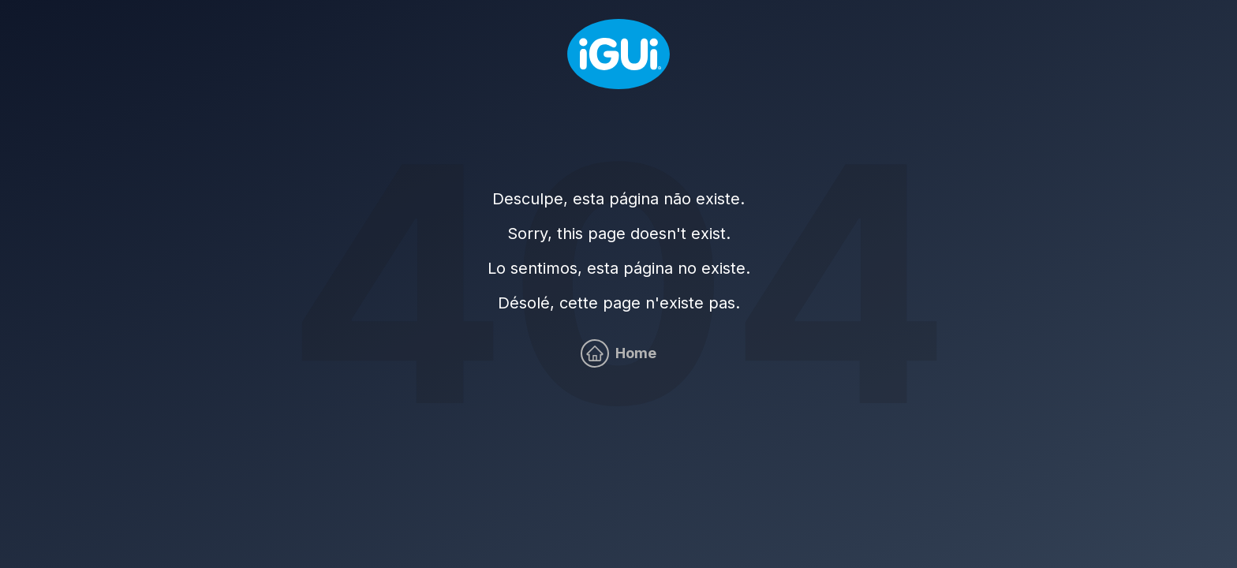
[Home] (618, 54)
